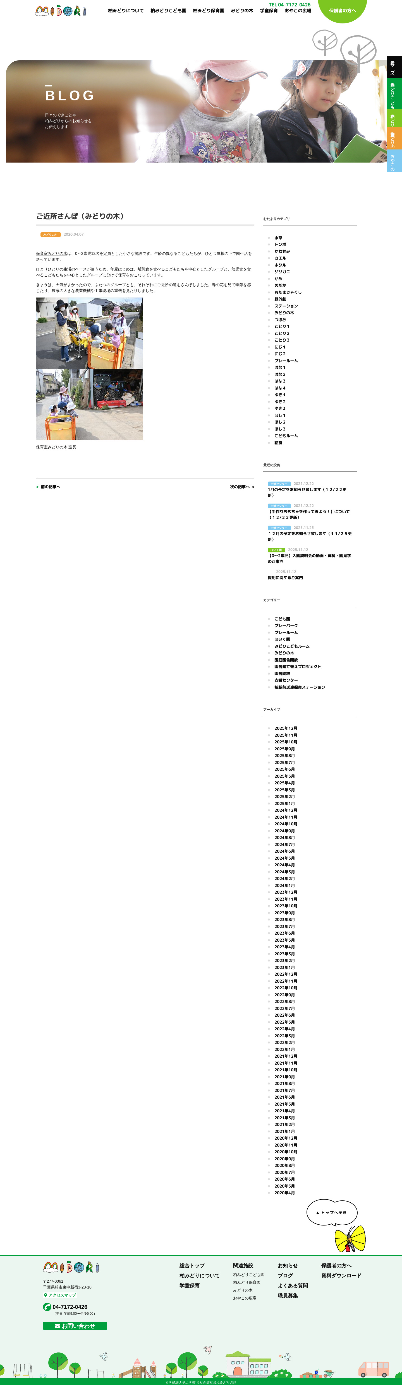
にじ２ (280, 353)
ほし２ (280, 422)
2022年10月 (285, 987)
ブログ (285, 1275)
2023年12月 (285, 892)
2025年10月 (285, 742)
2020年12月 (285, 1138)
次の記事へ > (242, 486)
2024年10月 (285, 823)
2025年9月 (284, 748)
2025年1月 (284, 803)
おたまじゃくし (288, 292)
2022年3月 (284, 1035)
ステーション (286, 306)
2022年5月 (284, 1022)
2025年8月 (284, 755)
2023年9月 (284, 912)
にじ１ (280, 347)
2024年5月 (284, 858)
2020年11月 (285, 1145)
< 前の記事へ (48, 486)
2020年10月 (285, 1151)
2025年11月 (285, 735)
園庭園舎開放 (286, 660)
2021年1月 (284, 1131)
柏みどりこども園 (168, 11)
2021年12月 (285, 1056)
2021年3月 (284, 1117)
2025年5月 (284, 776)
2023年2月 (284, 960)
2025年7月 (284, 762)
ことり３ (282, 340)
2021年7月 (284, 1090)
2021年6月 (284, 1097)
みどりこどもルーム (292, 646)
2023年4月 (284, 946)
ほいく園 (282, 639)
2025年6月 (284, 769)
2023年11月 (285, 899)
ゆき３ (280, 408)
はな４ (280, 388)
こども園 (282, 619)
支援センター (286, 680)
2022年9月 (284, 994)
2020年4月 (284, 1192)
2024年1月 (284, 885)
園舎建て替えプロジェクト (297, 666)
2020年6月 (284, 1179)
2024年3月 (284, 871)
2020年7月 (284, 1172)
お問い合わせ (78, 1326)
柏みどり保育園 (208, 11)
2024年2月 (284, 878)
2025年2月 (284, 796)
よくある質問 (293, 1286)
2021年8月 (284, 1083)
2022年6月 (284, 1015)
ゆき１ (280, 394)
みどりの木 (242, 11)
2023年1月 (284, 967)
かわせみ (282, 251)
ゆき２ (280, 401)
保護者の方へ (342, 11)
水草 (278, 237)
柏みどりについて (126, 11)
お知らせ (288, 1265)
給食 (278, 442)
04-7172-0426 (70, 1307)
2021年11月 (285, 1063)
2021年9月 (284, 1076)
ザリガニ (282, 271)
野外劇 (280, 299)
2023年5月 (284, 940)
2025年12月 (285, 728)
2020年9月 (284, 1158)
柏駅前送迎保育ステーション (299, 687)
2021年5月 (284, 1104)
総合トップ (192, 1265)
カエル (280, 258)
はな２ (280, 374)
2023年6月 (284, 933)
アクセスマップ (60, 1295)
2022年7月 (284, 1008)
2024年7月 (284, 844)
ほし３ (280, 429)
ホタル (280, 265)
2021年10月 (285, 1069)
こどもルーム (286, 435)
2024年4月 (284, 864)
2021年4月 (284, 1110)
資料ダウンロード (341, 1275)
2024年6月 (284, 851)
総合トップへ (392, 67)
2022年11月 (285, 981)
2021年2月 (284, 1124)
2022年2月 (284, 1042)
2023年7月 (284, 926)
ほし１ (280, 415)
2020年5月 (284, 1186)
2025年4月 (284, 782)
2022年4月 (284, 1028)
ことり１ (282, 326)
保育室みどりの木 (392, 138)
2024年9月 (284, 830)
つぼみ (280, 319)
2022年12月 (285, 974)
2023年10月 (285, 905)
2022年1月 (284, 1049)
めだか (280, 285)
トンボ (280, 244)
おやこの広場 (297, 11)
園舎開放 (282, 673)
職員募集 (288, 1296)
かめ (278, 278)
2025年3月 (284, 789)
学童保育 (269, 11)
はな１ (280, 367)
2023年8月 (284, 919)
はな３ (280, 381)
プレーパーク (286, 625)
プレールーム (286, 360)
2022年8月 (284, 1001)
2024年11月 (285, 817)
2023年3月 (284, 953)
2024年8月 (284, 837)
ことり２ (282, 333)
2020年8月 (284, 1165)
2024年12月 (285, 810)
